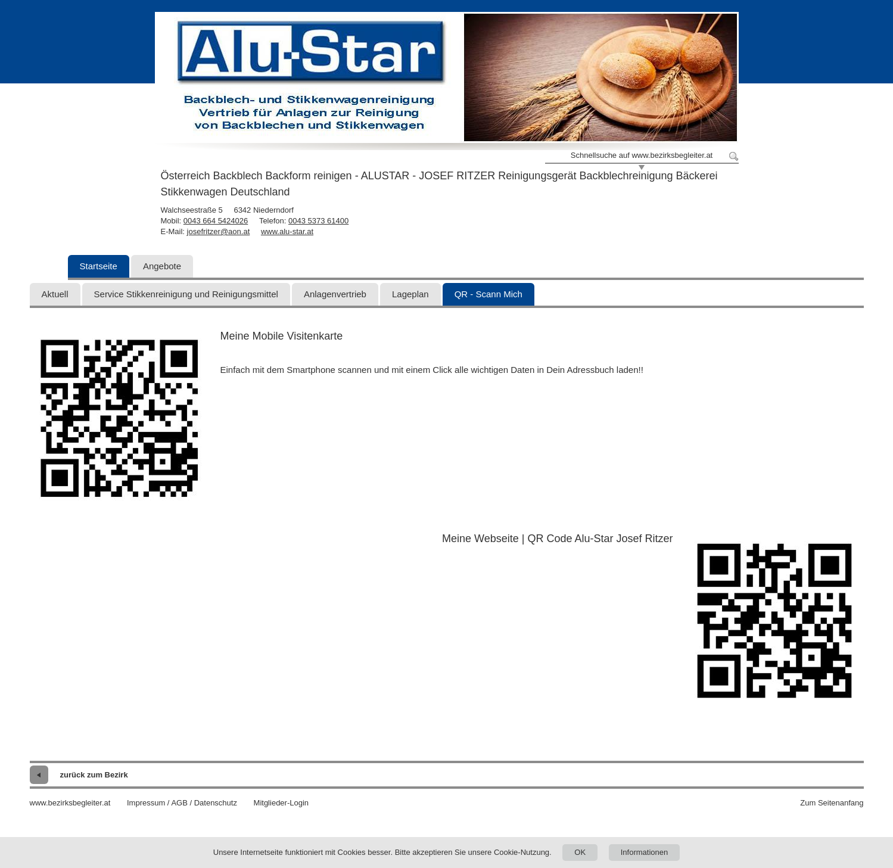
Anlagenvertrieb (335, 294)
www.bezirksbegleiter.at (70, 802)
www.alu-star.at (287, 231)
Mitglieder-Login (281, 802)
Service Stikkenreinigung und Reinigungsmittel (186, 294)
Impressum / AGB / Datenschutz (182, 802)
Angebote (162, 266)
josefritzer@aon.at (218, 231)
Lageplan (410, 294)
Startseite (98, 266)
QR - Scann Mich (488, 294)
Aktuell (55, 294)
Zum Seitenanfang (831, 802)
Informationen (644, 852)
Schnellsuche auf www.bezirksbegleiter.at (641, 155)
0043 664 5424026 (215, 220)
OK (580, 852)
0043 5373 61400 (318, 220)
